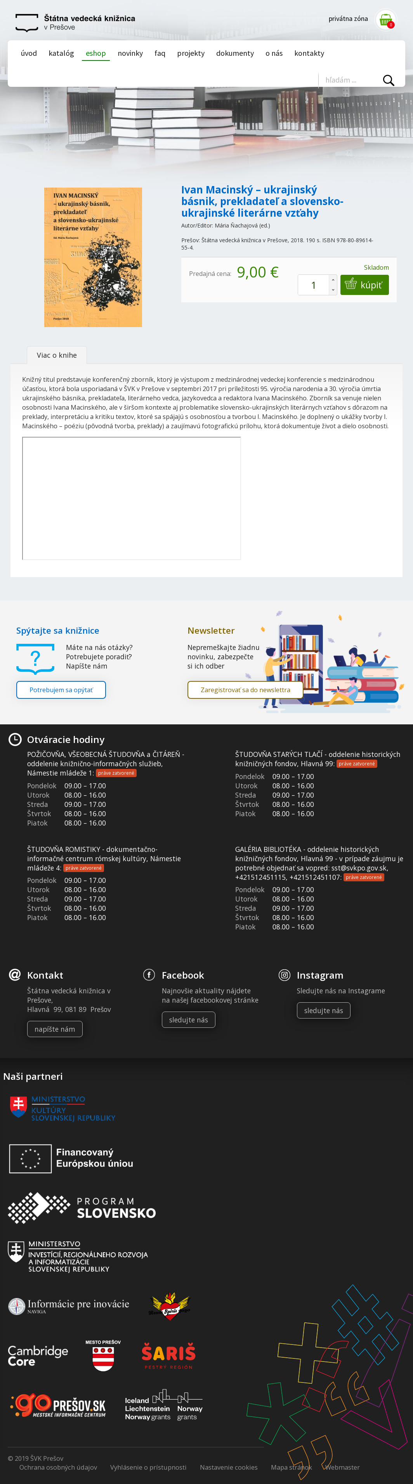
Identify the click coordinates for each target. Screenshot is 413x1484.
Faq (159, 53)
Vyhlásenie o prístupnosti (148, 1467)
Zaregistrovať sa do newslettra (245, 690)
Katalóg (61, 53)
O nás (274, 53)
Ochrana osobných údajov (58, 1467)
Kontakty (309, 53)
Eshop (96, 53)
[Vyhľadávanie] (357, 79)
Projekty (191, 53)
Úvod (29, 53)
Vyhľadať (388, 80)
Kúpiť (370, 285)
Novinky (130, 53)
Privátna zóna (348, 18)
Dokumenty (235, 53)
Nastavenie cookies (229, 1467)
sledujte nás (188, 1019)
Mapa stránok (291, 1467)
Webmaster (342, 1467)
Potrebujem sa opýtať (61, 690)
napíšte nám (55, 1029)
